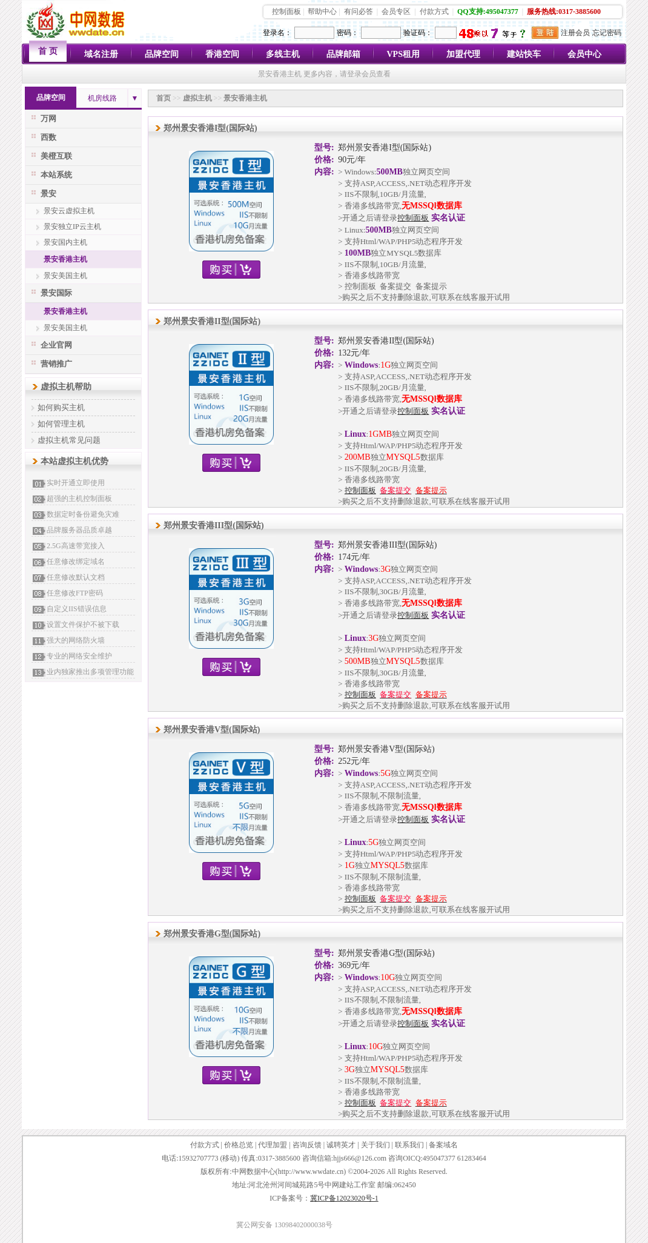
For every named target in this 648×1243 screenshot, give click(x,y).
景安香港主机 (65, 259)
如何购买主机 (61, 407)
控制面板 (286, 11)
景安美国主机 (65, 275)
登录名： (277, 32)
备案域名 (443, 1145)
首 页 (48, 51)
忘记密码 (606, 32)
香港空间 (222, 54)
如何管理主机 (61, 423)
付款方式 (434, 11)
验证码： (417, 32)
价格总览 (238, 1145)
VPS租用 (403, 54)
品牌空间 (162, 54)
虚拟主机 (197, 98)
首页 (163, 98)
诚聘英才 (340, 1145)
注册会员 (575, 32)
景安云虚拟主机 (69, 211)
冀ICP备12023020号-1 (344, 1198)
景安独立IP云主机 (72, 226)
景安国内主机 (65, 242)
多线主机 (283, 54)
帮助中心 (322, 11)
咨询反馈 (307, 1145)
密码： (348, 32)
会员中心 (584, 54)
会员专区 (396, 11)
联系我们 (409, 1145)
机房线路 (102, 98)
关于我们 (375, 1145)
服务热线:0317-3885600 (564, 11)
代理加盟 (272, 1145)
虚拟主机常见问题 (69, 440)
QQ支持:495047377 (487, 11)
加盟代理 (463, 54)
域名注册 (101, 54)
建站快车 (524, 54)
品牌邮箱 (343, 54)
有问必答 (358, 11)
